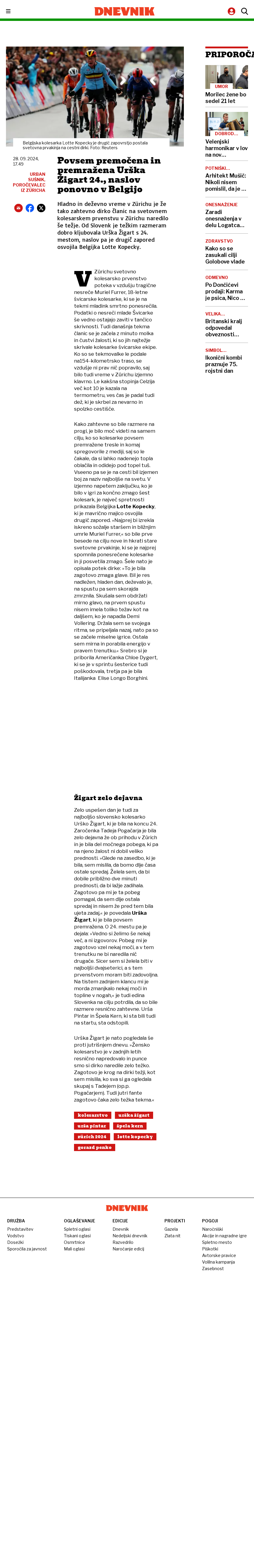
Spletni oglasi (77, 1229)
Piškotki (210, 1248)
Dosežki (15, 1242)
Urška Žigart (134, 1115)
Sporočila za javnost (27, 1248)
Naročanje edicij (128, 1248)
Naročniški (212, 1229)
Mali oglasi (74, 1248)
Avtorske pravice (219, 1255)
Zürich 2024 (92, 1136)
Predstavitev (20, 1229)
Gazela (171, 1229)
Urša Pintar (92, 1126)
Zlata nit (172, 1235)
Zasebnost (213, 1268)
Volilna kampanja (218, 1261)
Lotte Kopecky (135, 1136)
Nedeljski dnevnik (130, 1235)
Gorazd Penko (95, 1147)
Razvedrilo (123, 1242)
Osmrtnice (74, 1242)
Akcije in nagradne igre (224, 1235)
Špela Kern (130, 1126)
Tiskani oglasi (77, 1235)
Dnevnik (121, 1229)
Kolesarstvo (93, 1115)
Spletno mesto (217, 1242)
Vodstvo (15, 1235)
